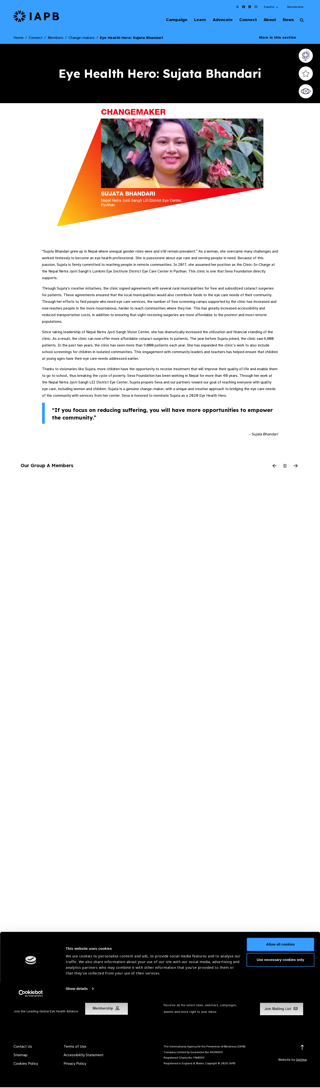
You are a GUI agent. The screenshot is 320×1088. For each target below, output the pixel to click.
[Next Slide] (295, 466)
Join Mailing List (280, 1009)
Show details (77, 1074)
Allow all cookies (280, 1030)
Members (55, 38)
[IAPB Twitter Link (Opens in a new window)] (237, 7)
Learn (193, 20)
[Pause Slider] (285, 466)
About (267, 20)
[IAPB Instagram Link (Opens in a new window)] (256, 7)
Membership (295, 7)
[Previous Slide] (274, 466)
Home (18, 38)
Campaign (168, 20)
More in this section (281, 38)
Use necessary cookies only (280, 1045)
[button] (271, 7)
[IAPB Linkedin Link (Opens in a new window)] (250, 7)
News (287, 20)
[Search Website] (301, 20)
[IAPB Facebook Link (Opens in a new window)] (243, 7)
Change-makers (82, 38)
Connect (244, 20)
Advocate (217, 20)
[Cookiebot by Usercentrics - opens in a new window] (30, 1078)
